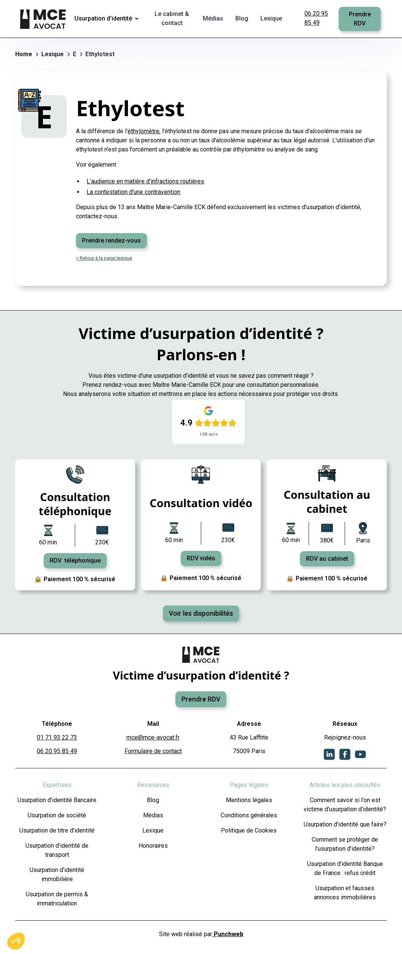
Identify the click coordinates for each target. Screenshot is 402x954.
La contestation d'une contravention (133, 192)
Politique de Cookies (249, 830)
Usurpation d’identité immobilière (57, 874)
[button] (107, 19)
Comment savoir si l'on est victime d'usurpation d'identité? (345, 804)
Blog (153, 800)
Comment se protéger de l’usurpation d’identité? (345, 844)
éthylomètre (143, 131)
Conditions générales (249, 815)
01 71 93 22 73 (57, 737)
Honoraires (153, 845)
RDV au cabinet (327, 558)
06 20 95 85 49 (316, 18)
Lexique (153, 830)
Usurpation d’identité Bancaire (56, 800)
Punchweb (227, 934)
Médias (153, 815)
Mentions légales (249, 800)
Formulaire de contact (153, 751)
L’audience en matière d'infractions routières (145, 181)
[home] (43, 19)
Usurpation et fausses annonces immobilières (345, 893)
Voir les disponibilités (201, 613)
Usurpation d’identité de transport (56, 850)
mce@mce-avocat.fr (153, 737)
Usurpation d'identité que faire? (345, 824)
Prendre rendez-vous (111, 240)
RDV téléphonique (75, 560)
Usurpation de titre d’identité (57, 830)
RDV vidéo (201, 558)
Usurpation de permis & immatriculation (57, 899)
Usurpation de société (57, 815)
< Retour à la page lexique (104, 258)
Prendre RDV (360, 19)
